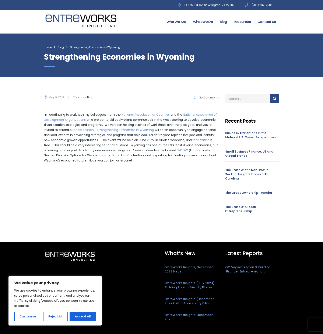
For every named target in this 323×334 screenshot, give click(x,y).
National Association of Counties (146, 114)
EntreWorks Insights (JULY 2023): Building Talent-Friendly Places (190, 285)
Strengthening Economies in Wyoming (125, 130)
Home (48, 47)
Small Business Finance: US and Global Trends (249, 153)
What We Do (203, 21)
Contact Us (266, 21)
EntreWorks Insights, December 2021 (189, 317)
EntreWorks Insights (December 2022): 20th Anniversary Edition (189, 301)
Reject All (55, 316)
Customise (28, 316)
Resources (242, 21)
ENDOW (182, 150)
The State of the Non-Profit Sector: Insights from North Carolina (246, 174)
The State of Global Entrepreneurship (240, 209)
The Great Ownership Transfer (248, 193)
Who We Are (176, 21)
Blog (223, 21)
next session (85, 130)
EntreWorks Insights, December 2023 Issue (189, 269)
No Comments (206, 97)
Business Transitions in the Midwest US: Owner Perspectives (250, 135)
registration (201, 140)
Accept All (83, 316)
